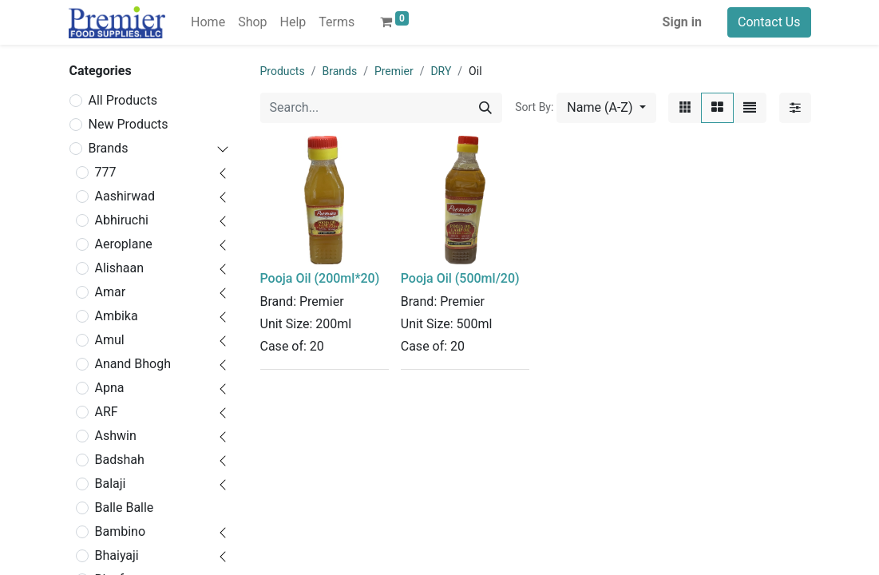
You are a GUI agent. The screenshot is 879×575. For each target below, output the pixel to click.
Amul (110, 339)
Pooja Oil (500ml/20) (460, 278)
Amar (110, 291)
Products (282, 71)
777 (106, 172)
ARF (106, 411)
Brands (109, 148)
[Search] (485, 108)
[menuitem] (208, 22)
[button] (605, 108)
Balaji (110, 483)
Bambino (120, 531)
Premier (394, 71)
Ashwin (116, 435)
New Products (128, 124)
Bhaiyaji (117, 555)
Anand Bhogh (133, 363)
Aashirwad (125, 196)
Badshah (120, 459)
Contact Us (769, 22)
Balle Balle (124, 507)
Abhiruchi (121, 220)
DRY (440, 71)
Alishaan (120, 268)
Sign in (682, 22)
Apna (110, 387)
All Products (123, 100)
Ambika (116, 315)
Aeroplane (123, 244)
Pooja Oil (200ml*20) (320, 278)
